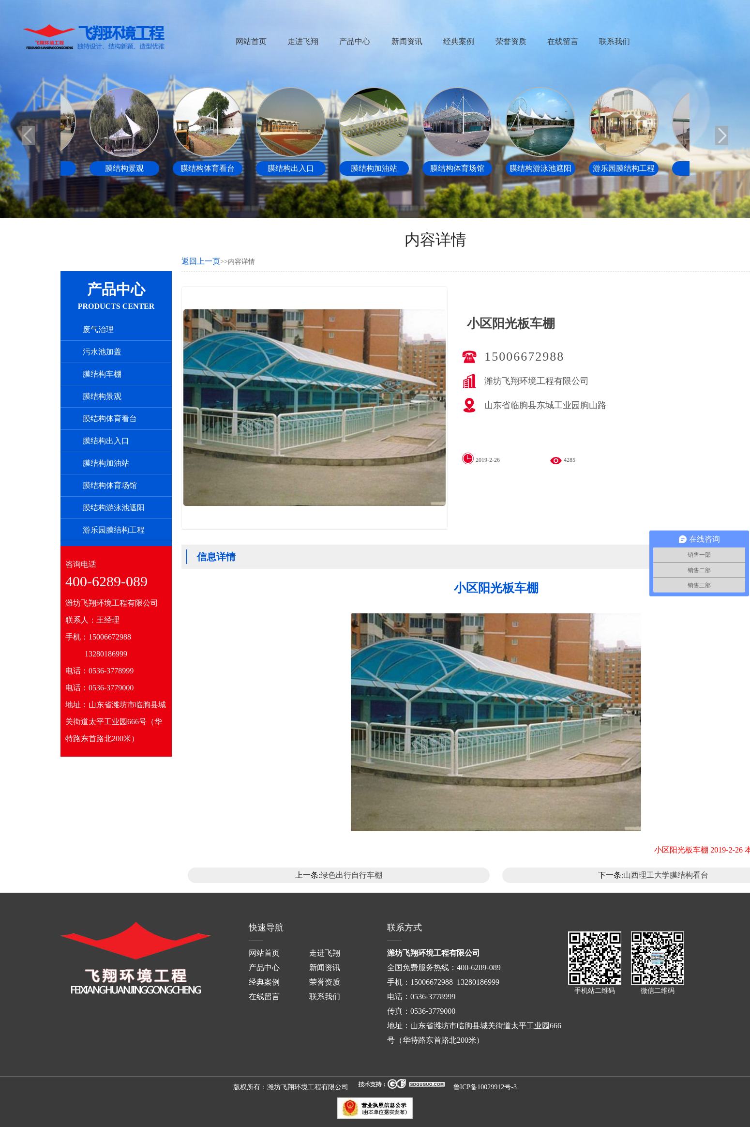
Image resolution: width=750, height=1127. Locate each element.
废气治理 (98, 329)
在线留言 (562, 41)
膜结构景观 (102, 396)
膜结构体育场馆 (110, 485)
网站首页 (251, 41)
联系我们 (614, 41)
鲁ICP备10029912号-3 (485, 1087)
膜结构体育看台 (110, 418)
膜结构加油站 (106, 463)
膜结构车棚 (102, 374)
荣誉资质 (510, 41)
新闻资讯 (406, 41)
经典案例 (458, 41)
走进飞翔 (302, 41)
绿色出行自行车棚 (351, 875)
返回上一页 (200, 261)
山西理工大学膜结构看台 (665, 875)
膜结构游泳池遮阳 (114, 507)
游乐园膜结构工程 (114, 530)
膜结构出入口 (106, 441)
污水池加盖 (102, 352)
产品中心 (354, 41)
